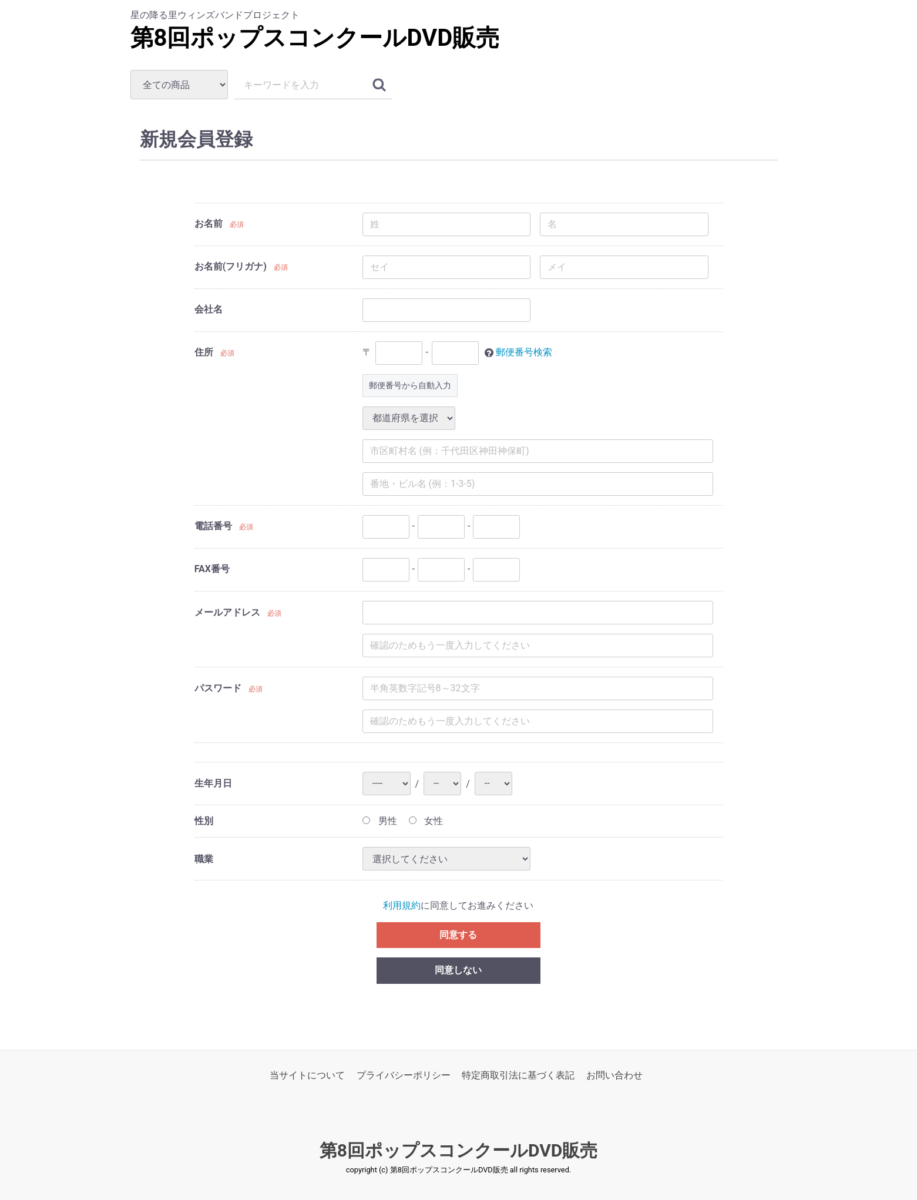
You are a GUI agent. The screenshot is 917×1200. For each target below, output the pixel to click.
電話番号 (213, 526)
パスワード (217, 688)
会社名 (208, 309)
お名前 (208, 223)
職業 (203, 859)
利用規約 (402, 906)
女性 (426, 820)
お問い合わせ (614, 1075)
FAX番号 (212, 568)
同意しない (458, 970)
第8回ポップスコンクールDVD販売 (315, 38)
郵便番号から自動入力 (410, 385)
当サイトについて (307, 1075)
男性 (379, 820)
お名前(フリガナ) (230, 266)
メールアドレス (227, 613)
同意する (458, 934)
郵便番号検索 (524, 352)
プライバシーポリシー (404, 1075)
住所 (203, 352)
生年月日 (213, 783)
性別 (203, 820)
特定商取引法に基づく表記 (518, 1075)
